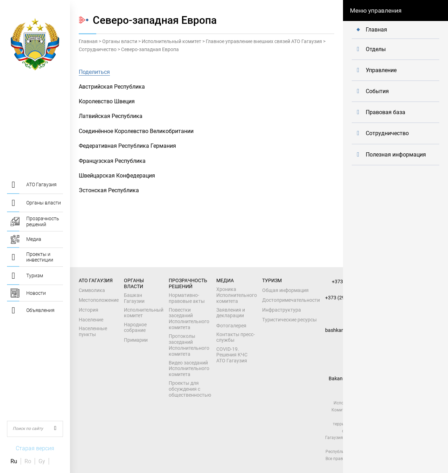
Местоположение (99, 300)
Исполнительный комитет (171, 41)
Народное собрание (135, 327)
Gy (41, 461)
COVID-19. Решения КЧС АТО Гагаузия (231, 355)
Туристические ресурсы (289, 319)
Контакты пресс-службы (235, 337)
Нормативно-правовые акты (187, 298)
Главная (88, 41)
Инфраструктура (281, 310)
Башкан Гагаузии (134, 298)
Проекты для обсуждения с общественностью (190, 389)
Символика (92, 290)
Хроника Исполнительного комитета (236, 295)
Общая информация (285, 290)
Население (91, 319)
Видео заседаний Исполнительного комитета (189, 368)
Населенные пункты (93, 331)
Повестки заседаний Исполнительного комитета (189, 318)
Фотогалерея (231, 325)
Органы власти (119, 41)
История (88, 310)
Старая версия (35, 448)
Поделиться (94, 72)
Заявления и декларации (230, 313)
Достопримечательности (291, 300)
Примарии (136, 340)
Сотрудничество (98, 49)
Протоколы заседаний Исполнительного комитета (189, 344)
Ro (27, 461)
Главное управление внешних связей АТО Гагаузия (264, 41)
